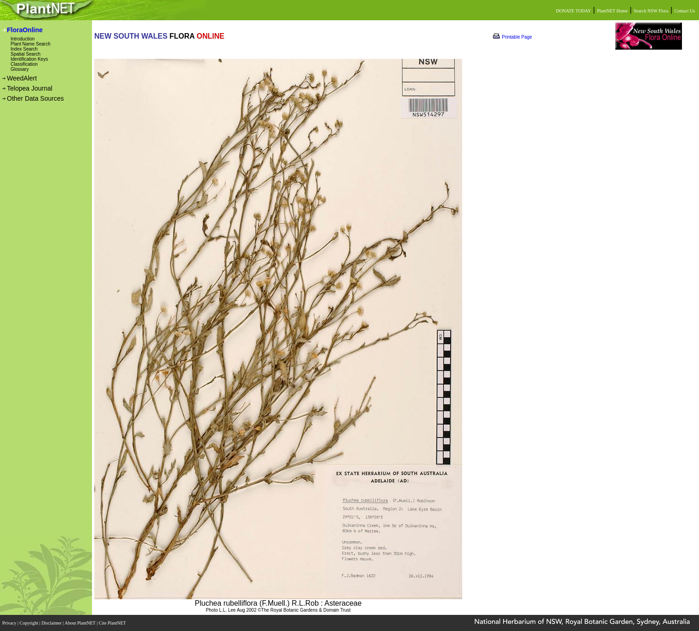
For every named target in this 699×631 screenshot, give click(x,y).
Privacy (9, 622)
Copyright (30, 622)
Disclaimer (52, 622)
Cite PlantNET (113, 622)
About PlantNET (80, 622)
